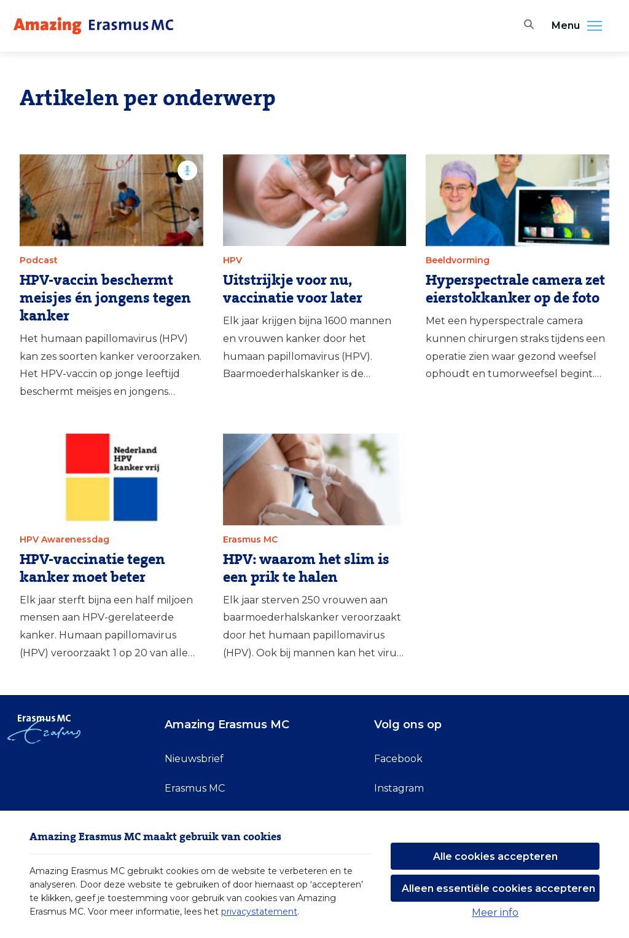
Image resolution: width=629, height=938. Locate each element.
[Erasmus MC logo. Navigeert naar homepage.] (93, 25)
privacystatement (259, 911)
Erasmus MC (195, 788)
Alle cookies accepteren (495, 856)
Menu (580, 26)
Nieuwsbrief (194, 759)
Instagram (399, 788)
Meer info (495, 912)
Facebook (398, 759)
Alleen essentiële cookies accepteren (498, 888)
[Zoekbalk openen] (527, 26)
